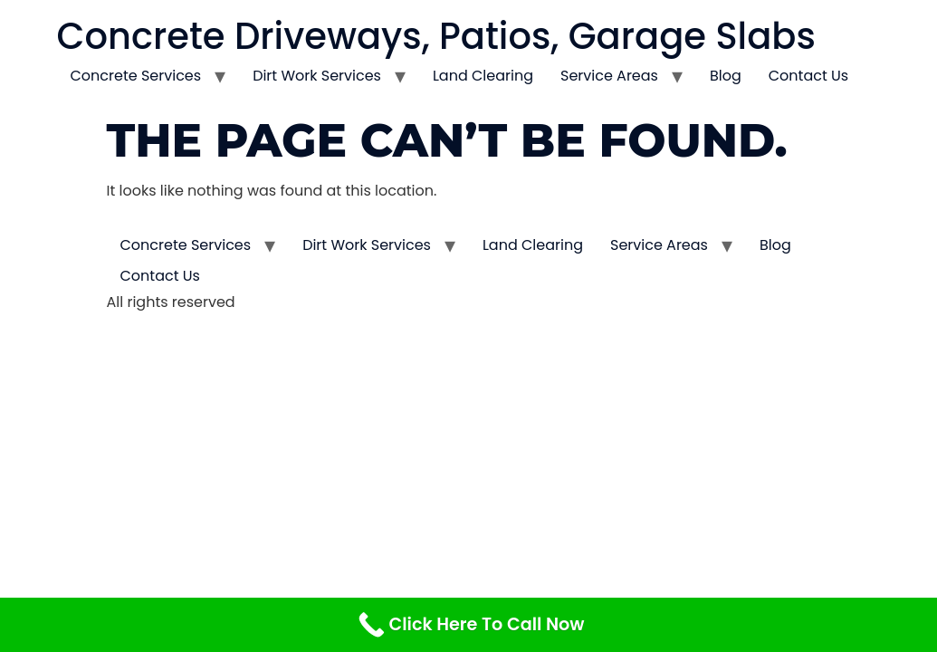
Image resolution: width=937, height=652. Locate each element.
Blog (725, 75)
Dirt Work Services (317, 75)
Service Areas (609, 75)
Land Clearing (483, 75)
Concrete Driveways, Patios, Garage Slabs (436, 36)
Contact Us (808, 75)
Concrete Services (136, 75)
